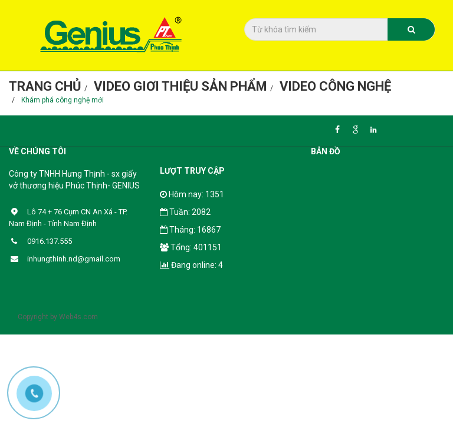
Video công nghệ (335, 86)
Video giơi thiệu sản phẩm (180, 86)
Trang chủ (45, 86)
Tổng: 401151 (191, 247)
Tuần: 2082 (185, 212)
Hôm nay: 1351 (192, 194)
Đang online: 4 (191, 265)
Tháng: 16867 (190, 229)
